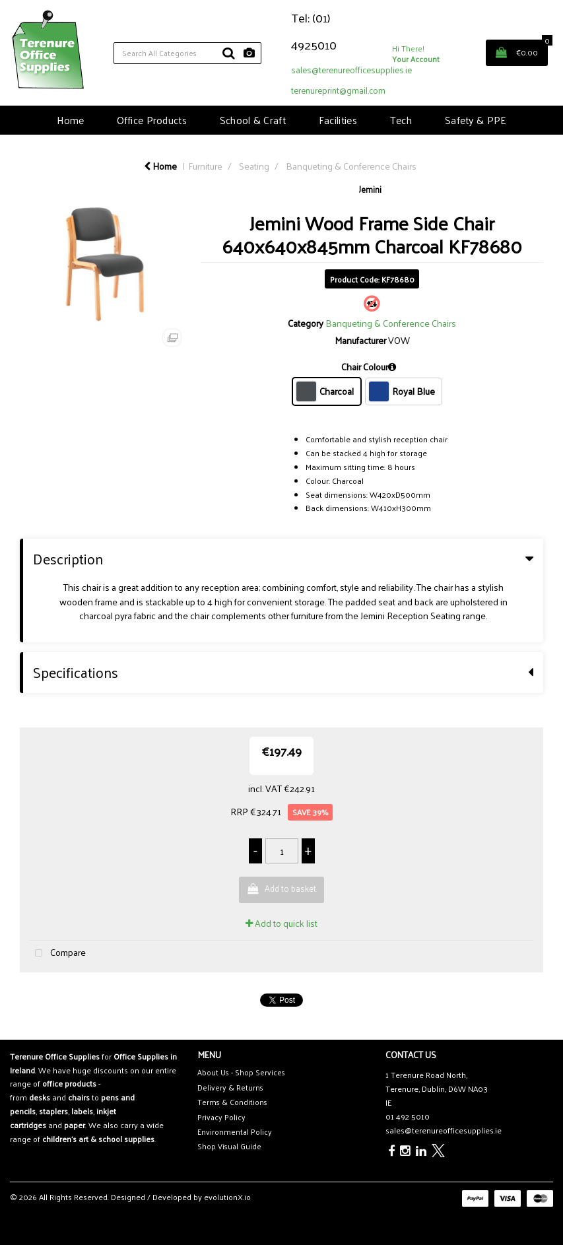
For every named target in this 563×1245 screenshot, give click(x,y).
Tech (401, 119)
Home (70, 119)
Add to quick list (281, 922)
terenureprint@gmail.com (338, 90)
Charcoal (325, 391)
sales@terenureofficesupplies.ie (351, 69)
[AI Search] (249, 53)
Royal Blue (402, 391)
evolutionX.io (227, 1197)
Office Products (152, 119)
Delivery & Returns (230, 1087)
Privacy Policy (221, 1117)
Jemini (370, 189)
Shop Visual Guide (229, 1146)
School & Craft (253, 119)
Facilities (338, 119)
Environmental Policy (234, 1132)
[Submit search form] (228, 53)
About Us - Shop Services (241, 1072)
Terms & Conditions (232, 1102)
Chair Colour (364, 367)
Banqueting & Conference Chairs (351, 165)
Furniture (205, 165)
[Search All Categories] (187, 53)
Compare (57, 952)
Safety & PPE (475, 119)
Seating (254, 165)
